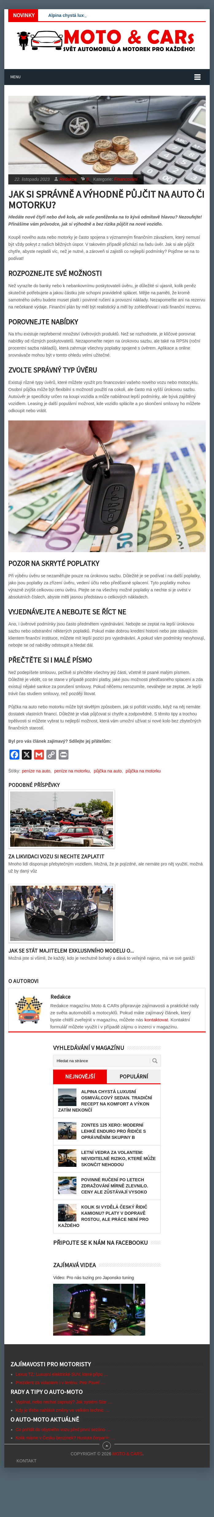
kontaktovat (156, 1019)
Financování (126, 179)
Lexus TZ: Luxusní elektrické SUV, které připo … (62, 1374)
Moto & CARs (127, 1453)
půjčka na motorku (143, 770)
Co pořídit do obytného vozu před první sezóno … (63, 1429)
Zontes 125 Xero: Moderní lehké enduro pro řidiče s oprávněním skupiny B (113, 1131)
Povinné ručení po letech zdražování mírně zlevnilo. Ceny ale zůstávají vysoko (114, 1185)
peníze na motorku (72, 770)
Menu (15, 76)
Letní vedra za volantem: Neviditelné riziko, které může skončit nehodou (118, 1158)
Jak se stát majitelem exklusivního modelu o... (71, 950)
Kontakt (27, 1460)
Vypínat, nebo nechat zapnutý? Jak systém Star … (64, 1401)
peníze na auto (36, 770)
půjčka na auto (108, 770)
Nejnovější (80, 1076)
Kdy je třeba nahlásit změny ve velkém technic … (62, 1410)
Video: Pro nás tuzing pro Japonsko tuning (93, 1277)
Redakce (68, 179)
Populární (133, 1076)
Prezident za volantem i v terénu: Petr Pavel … (60, 1382)
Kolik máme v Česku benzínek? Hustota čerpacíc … (65, 1437)
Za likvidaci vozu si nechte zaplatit (56, 856)
